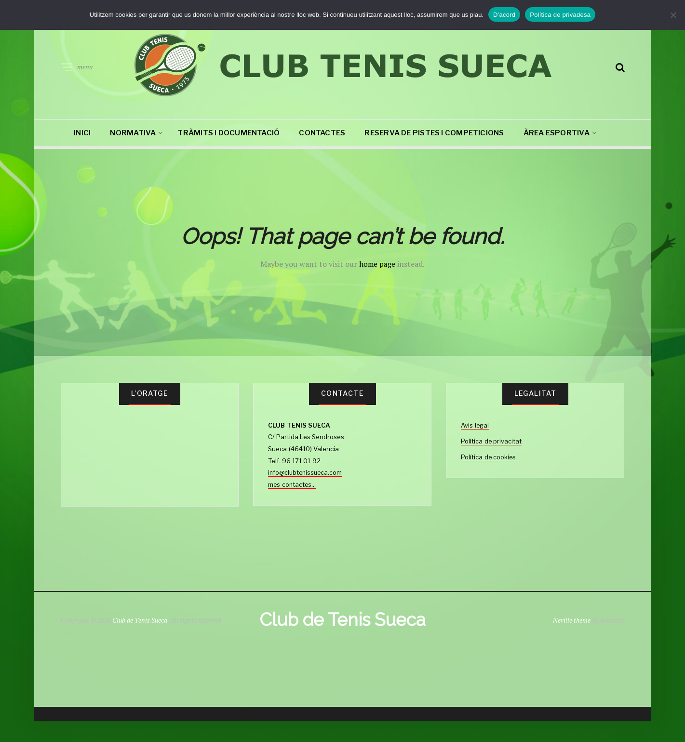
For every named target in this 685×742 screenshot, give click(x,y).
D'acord (504, 14)
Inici (82, 133)
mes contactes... (292, 484)
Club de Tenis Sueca (140, 630)
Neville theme (571, 630)
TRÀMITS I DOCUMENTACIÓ (228, 133)
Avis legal (475, 425)
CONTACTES (322, 133)
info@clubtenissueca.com (306, 472)
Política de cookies (489, 456)
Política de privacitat (491, 440)
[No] (673, 15)
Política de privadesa (560, 14)
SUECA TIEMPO (150, 455)
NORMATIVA (133, 133)
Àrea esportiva (557, 133)
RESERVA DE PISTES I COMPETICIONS (434, 133)
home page (377, 264)
